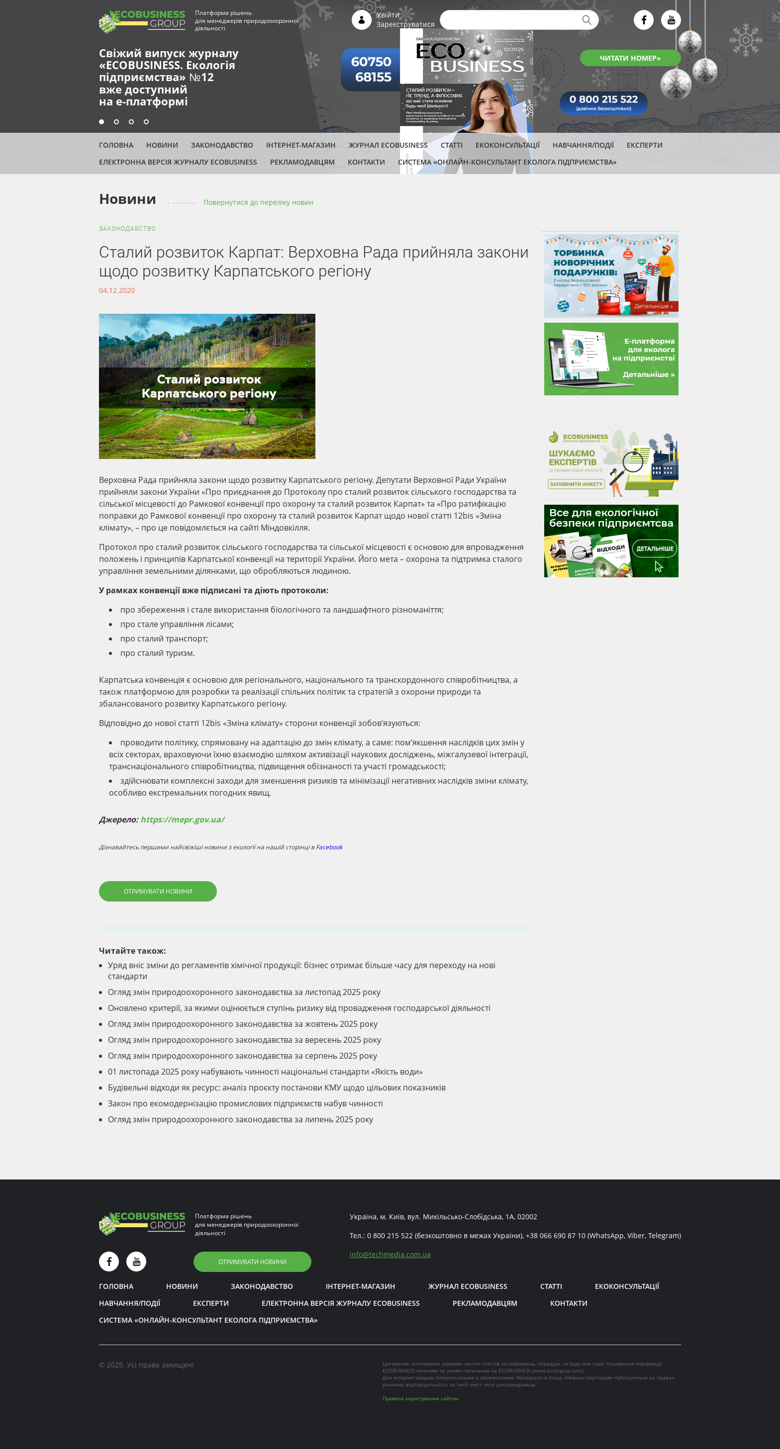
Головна (116, 145)
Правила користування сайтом (420, 1398)
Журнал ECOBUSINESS (388, 145)
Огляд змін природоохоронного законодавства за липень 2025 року (240, 1119)
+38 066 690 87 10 (555, 1235)
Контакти (366, 162)
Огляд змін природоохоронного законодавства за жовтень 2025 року (243, 1023)
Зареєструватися (406, 24)
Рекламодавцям (302, 162)
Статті (452, 145)
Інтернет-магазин (301, 145)
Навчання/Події (583, 145)
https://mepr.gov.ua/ (182, 819)
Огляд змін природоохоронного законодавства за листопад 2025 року (244, 992)
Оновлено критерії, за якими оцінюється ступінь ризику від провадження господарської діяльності (299, 1007)
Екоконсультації (508, 145)
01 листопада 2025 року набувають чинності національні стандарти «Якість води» (265, 1071)
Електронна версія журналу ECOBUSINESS (178, 162)
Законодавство (222, 145)
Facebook (329, 847)
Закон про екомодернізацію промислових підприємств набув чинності (245, 1103)
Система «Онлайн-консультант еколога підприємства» (507, 162)
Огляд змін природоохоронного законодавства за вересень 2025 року (244, 1039)
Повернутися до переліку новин (258, 202)
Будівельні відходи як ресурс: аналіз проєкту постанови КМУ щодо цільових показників (277, 1087)
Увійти (388, 14)
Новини (162, 145)
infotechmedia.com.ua (390, 1254)
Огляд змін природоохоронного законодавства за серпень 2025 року (242, 1055)
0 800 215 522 (390, 1235)
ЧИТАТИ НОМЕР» (630, 58)
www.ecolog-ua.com (558, 1370)
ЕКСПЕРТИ (645, 145)
